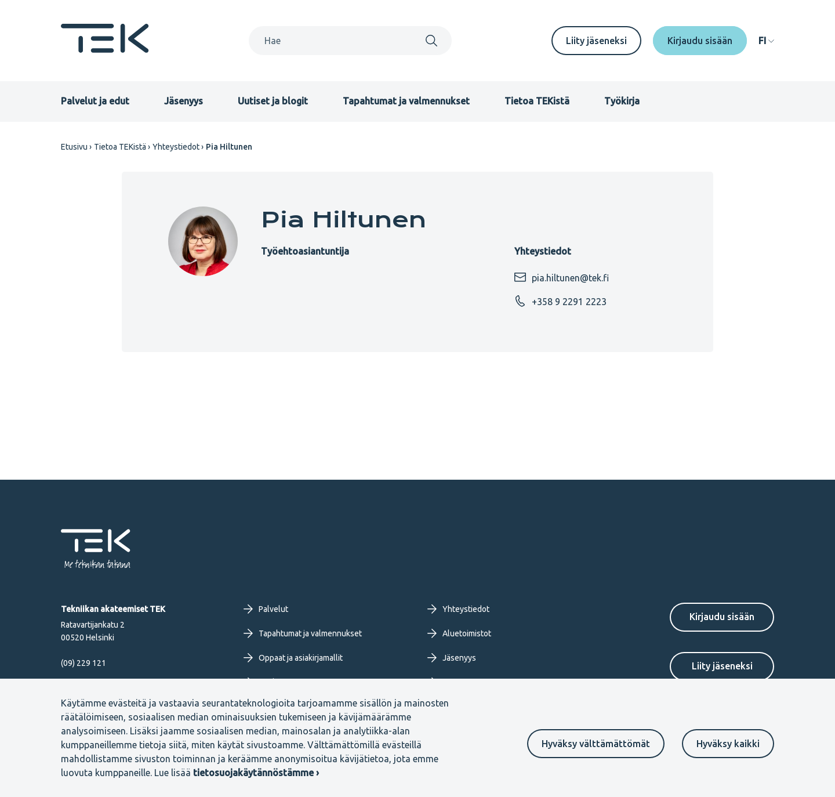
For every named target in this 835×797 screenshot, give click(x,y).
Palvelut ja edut (95, 101)
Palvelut (266, 609)
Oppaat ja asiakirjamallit (293, 657)
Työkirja (622, 101)
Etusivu (74, 146)
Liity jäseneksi (596, 40)
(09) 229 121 (83, 663)
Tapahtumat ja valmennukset (406, 101)
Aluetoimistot (459, 633)
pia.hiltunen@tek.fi (561, 277)
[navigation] (766, 41)
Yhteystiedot (176, 146)
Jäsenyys (183, 101)
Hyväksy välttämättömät (596, 743)
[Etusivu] (105, 49)
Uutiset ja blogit (273, 101)
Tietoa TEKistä (536, 101)
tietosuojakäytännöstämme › (256, 772)
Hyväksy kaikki (728, 743)
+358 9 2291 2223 (560, 301)
